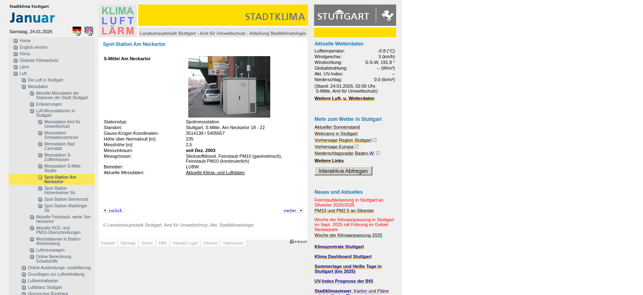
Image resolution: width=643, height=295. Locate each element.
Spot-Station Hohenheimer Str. (60, 190)
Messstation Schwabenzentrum (61, 135)
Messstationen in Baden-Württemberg (58, 241)
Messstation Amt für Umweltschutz (62, 124)
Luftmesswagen (50, 250)
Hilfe (163, 243)
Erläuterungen (49, 104)
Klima (25, 54)
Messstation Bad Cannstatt (59, 146)
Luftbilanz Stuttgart (45, 287)
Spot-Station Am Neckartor (60, 179)
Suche (147, 243)
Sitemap (128, 243)
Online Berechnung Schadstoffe (53, 258)
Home (25, 41)
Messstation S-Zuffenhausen (57, 157)
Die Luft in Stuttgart (45, 80)
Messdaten (38, 86)
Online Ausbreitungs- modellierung (59, 268)
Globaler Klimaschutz (39, 60)
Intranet (210, 243)
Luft (23, 73)
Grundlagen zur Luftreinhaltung (56, 274)
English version (34, 47)
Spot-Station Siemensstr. (66, 199)
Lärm (24, 67)
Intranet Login (185, 243)
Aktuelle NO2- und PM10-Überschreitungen (58, 230)
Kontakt (108, 243)
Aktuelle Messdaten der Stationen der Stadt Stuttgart (62, 95)
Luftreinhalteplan (43, 281)
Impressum (233, 243)
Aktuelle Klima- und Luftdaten (215, 172)
